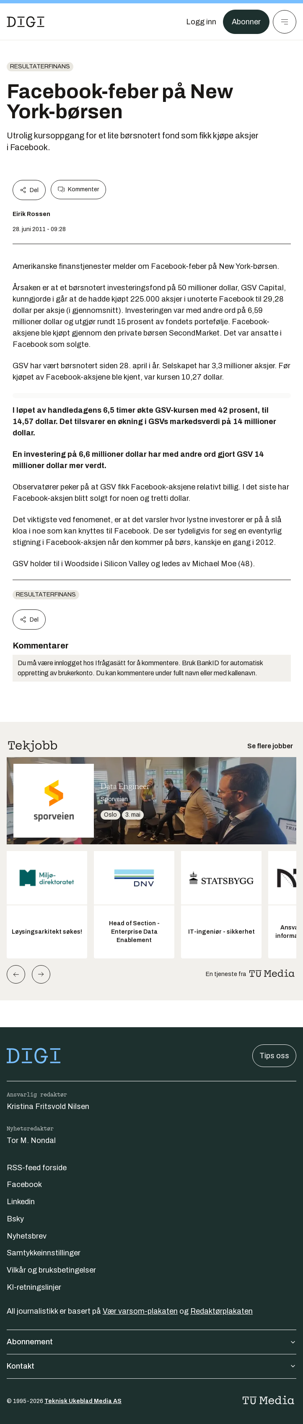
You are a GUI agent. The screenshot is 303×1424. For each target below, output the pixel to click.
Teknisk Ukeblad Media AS (83, 1401)
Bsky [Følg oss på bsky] (15, 1219)
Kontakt (151, 1366)
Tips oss (274, 1056)
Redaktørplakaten (221, 1311)
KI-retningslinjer (34, 1287)
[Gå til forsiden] (25, 22)
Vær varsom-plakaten (140, 1311)
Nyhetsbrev (27, 1236)
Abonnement (151, 1342)
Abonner (246, 22)
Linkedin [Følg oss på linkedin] (21, 1202)
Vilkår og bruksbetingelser (51, 1270)
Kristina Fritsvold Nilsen (48, 1106)
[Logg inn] (201, 22)
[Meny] (284, 22)
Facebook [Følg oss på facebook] (24, 1184)
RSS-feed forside (37, 1168)
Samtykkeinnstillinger (43, 1253)
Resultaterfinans (40, 66)
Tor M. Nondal (31, 1140)
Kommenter (78, 189)
